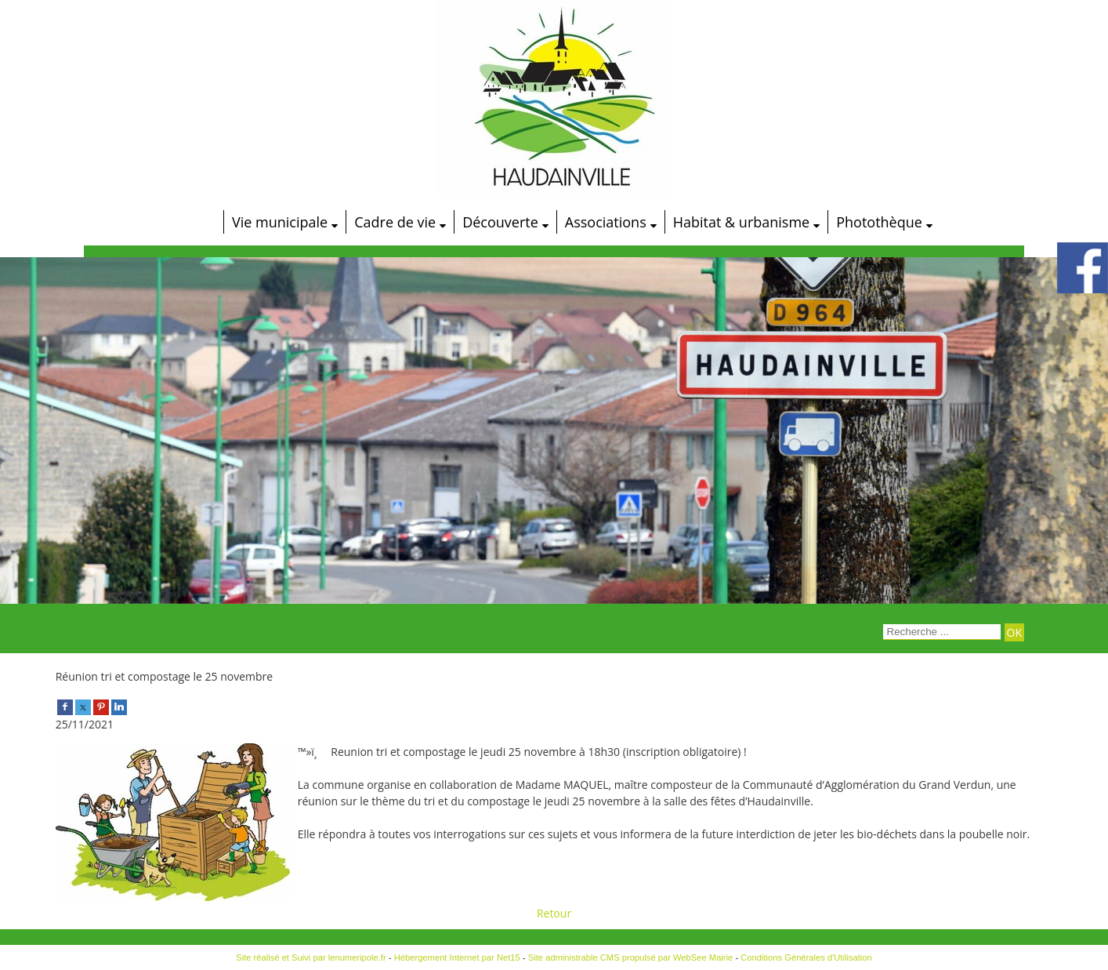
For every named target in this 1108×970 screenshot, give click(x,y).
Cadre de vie (395, 222)
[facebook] (65, 706)
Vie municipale (280, 222)
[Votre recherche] (942, 632)
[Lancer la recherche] (1014, 632)
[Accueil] (196, 222)
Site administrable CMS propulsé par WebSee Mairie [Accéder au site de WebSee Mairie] (630, 957)
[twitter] (83, 706)
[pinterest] (101, 706)
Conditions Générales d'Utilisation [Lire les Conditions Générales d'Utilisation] (806, 957)
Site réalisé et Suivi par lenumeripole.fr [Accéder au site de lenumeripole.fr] (311, 957)
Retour (554, 913)
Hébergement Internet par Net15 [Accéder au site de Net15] (457, 957)
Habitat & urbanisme (741, 222)
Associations (605, 222)
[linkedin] (119, 706)
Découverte (500, 222)
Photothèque (879, 222)
